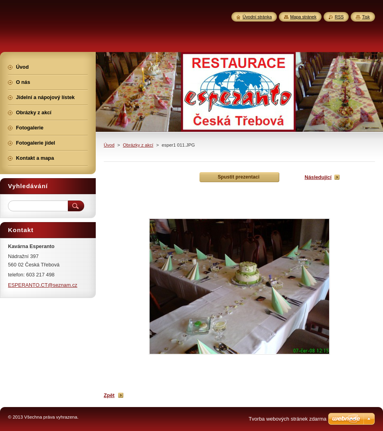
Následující (318, 177)
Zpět (109, 395)
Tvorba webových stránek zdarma (287, 419)
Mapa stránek (303, 16)
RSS (339, 16)
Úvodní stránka (257, 16)
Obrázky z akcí (138, 145)
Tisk (366, 16)
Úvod (109, 145)
